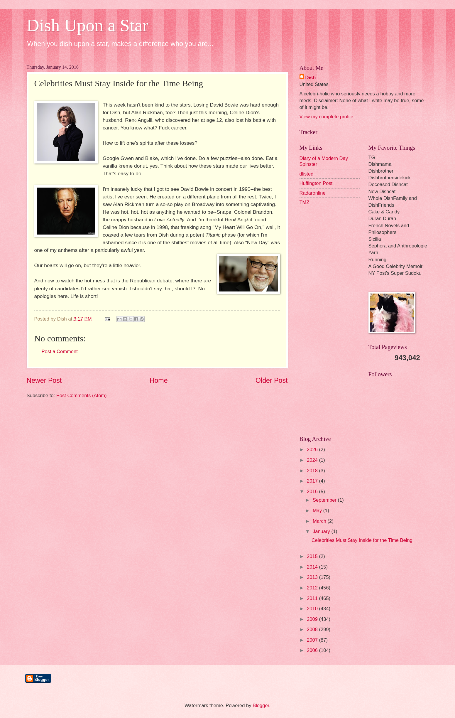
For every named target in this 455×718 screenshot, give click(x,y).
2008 (313, 629)
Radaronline (313, 193)
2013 (313, 577)
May (318, 510)
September (325, 500)
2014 (313, 567)
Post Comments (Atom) (81, 395)
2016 (313, 491)
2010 (313, 608)
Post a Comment (60, 351)
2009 (313, 619)
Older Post (271, 380)
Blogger (261, 705)
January (322, 531)
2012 (313, 588)
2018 (313, 470)
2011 (313, 598)
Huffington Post (316, 183)
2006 (313, 650)
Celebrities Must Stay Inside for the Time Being (362, 540)
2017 (313, 481)
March (320, 521)
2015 (313, 556)
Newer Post (44, 380)
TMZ (304, 202)
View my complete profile (326, 116)
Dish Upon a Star (87, 25)
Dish (310, 77)
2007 (313, 640)
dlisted (307, 174)
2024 (313, 460)
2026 (313, 449)
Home (159, 380)
